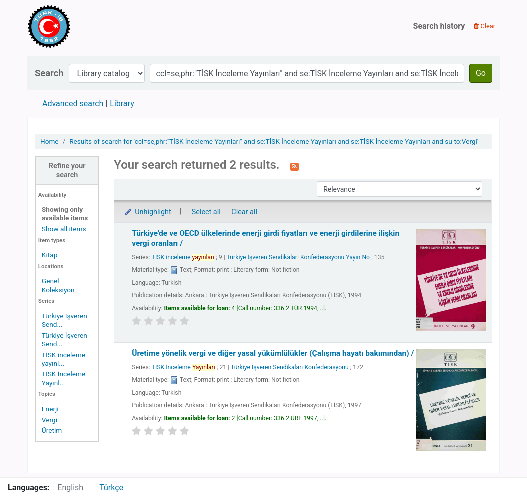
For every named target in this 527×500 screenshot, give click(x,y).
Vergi (49, 420)
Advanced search (72, 103)
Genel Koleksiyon (58, 285)
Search (49, 73)
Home (49, 142)
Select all (206, 212)
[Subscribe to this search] (294, 166)
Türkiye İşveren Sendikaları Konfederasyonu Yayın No (298, 257)
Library (122, 103)
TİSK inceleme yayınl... (63, 359)
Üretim (52, 430)
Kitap (50, 255)
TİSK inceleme (183, 257)
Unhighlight (147, 212)
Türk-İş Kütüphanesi (78, 26)
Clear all (244, 212)
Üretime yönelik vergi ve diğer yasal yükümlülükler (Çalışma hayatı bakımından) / (273, 353)
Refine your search (67, 170)
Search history (439, 26)
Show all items (64, 229)
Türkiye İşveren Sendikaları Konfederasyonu (290, 367)
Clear (484, 26)
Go (481, 73)
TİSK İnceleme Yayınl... (63, 378)
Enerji (50, 409)
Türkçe (111, 487)
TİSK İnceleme (183, 367)
